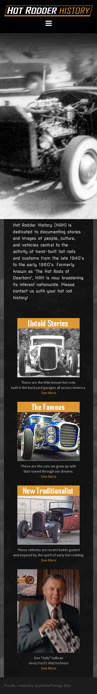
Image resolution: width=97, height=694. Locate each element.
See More (48, 392)
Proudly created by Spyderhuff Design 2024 (37, 685)
